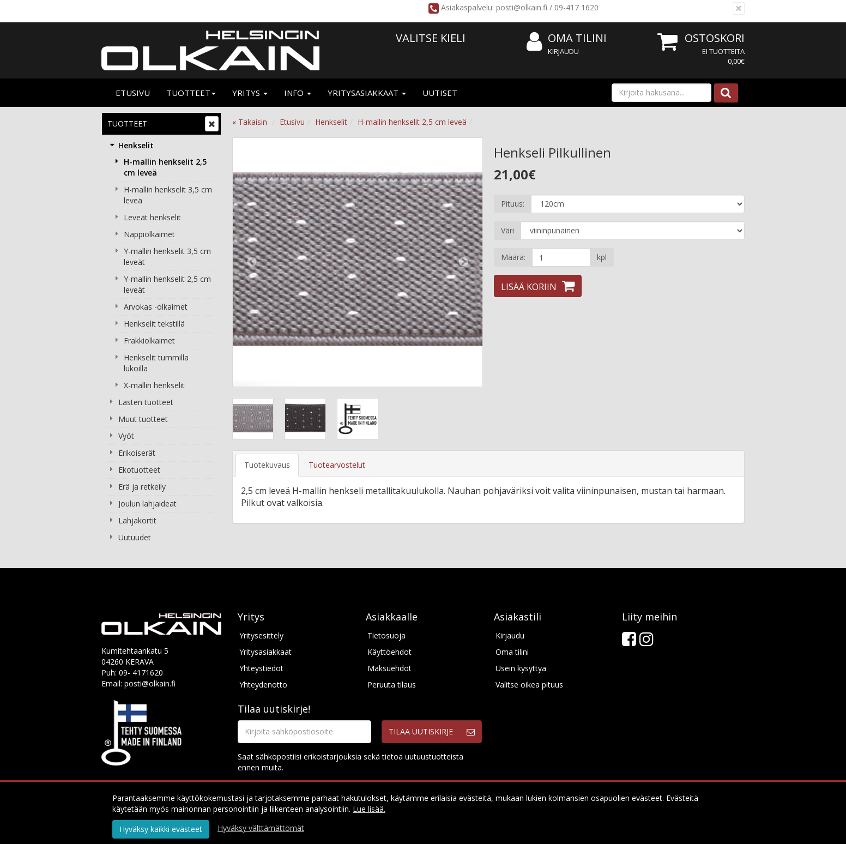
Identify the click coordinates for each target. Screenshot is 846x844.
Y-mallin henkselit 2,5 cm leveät (167, 284)
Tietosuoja (386, 635)
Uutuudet (134, 537)
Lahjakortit (137, 520)
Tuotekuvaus (267, 465)
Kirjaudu (563, 51)
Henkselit (136, 145)
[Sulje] (739, 8)
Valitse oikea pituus (529, 684)
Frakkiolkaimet (149, 340)
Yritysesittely (261, 635)
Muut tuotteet (143, 419)
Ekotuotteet (139, 470)
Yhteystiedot (261, 668)
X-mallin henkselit (154, 385)
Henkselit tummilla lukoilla (156, 362)
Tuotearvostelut (337, 465)
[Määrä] (561, 257)
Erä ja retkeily (142, 486)
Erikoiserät (136, 453)
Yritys (250, 92)
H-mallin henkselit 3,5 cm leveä (168, 195)
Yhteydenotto (263, 684)
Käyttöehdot (389, 652)
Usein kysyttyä (520, 668)
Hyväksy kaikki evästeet (160, 829)
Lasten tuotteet (145, 402)
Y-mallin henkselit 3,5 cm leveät (167, 256)
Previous (251, 262)
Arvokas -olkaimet (156, 307)
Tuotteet (191, 92)
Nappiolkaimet (149, 234)
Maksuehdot (389, 668)
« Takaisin (249, 122)
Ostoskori (715, 38)
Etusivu (133, 92)
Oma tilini (567, 38)
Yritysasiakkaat (367, 92)
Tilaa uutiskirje (421, 731)
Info (297, 92)
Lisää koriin (529, 287)
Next (463, 262)
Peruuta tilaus (391, 684)
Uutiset (439, 92)
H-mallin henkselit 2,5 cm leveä (165, 167)
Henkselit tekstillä (154, 323)
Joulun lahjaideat (147, 503)
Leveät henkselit (152, 217)
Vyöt (126, 436)
